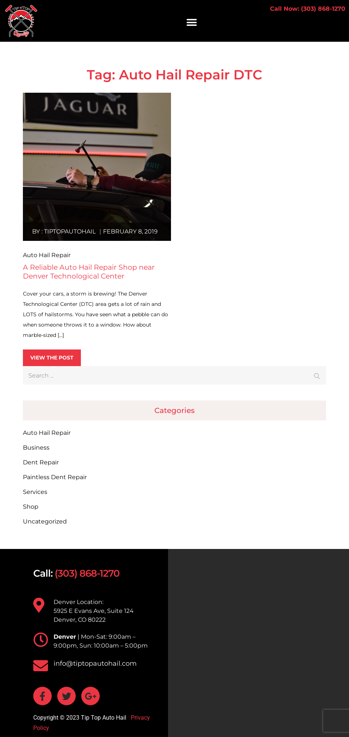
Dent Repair (41, 462)
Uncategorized (45, 521)
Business (36, 447)
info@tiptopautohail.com (95, 663)
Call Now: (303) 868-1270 (307, 8)
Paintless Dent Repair (55, 477)
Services (35, 491)
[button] (191, 22)
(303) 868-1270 (87, 573)
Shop (30, 506)
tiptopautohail (70, 231)
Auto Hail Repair (47, 432)
